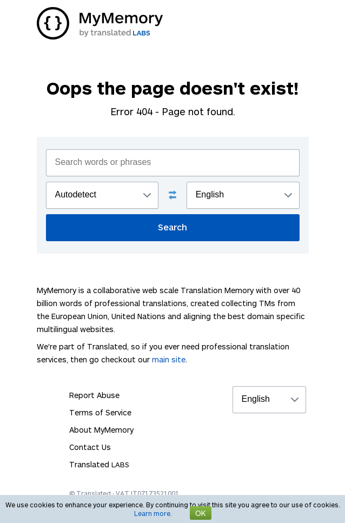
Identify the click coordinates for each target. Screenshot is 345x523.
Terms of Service (100, 412)
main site (168, 359)
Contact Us (90, 447)
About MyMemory (101, 429)
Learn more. (153, 513)
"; (102, 195)
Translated (99, 464)
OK (200, 513)
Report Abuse (94, 395)
